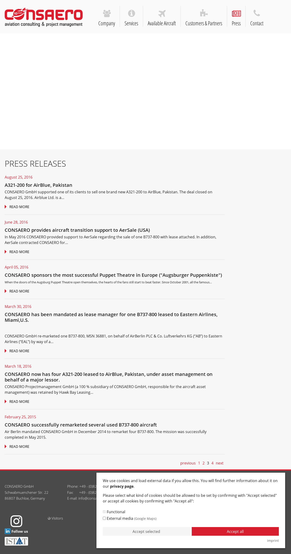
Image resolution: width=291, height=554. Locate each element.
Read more (18, 206)
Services (131, 18)
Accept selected (146, 531)
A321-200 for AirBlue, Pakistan (38, 185)
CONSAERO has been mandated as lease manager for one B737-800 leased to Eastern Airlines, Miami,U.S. (111, 317)
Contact (257, 18)
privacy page (121, 486)
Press (236, 18)
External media (129, 518)
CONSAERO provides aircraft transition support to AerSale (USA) (77, 230)
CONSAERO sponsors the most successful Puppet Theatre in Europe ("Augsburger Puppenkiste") (113, 275)
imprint (273, 540)
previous (188, 463)
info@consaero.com (94, 498)
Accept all (235, 531)
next (220, 463)
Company (107, 18)
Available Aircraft (162, 18)
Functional (114, 511)
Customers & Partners (204, 18)
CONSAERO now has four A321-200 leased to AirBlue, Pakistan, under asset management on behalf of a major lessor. (109, 377)
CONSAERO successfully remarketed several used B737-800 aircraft (81, 425)
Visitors (55, 518)
